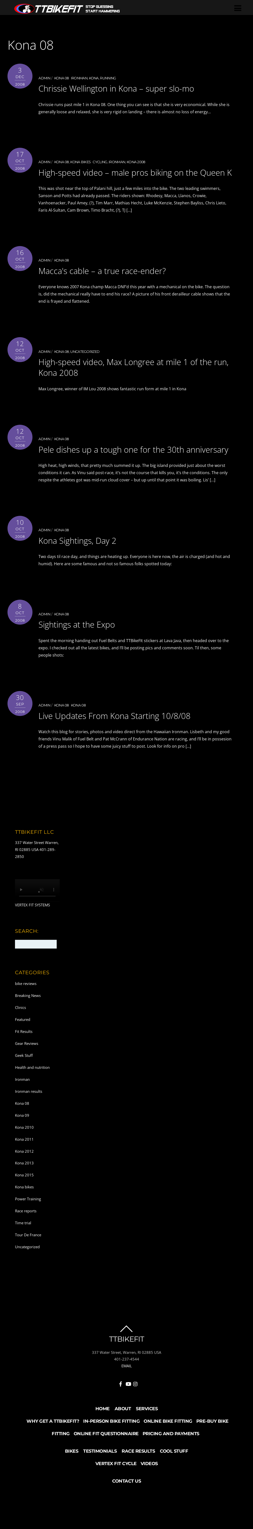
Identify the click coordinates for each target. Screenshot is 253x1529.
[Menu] (239, 7)
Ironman (79, 78)
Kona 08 (61, 78)
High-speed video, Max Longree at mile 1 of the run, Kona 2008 (130, 377)
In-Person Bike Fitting (111, 1441)
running (108, 78)
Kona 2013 (24, 1182)
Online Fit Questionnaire (106, 1453)
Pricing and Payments (171, 1453)
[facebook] (120, 1402)
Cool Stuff (174, 1471)
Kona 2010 (24, 1146)
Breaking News (28, 1015)
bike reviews (25, 1003)
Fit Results (23, 1051)
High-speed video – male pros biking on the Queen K (130, 177)
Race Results (138, 1471)
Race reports (25, 1230)
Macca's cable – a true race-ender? (112, 280)
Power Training (28, 1218)
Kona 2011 (24, 1158)
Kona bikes (80, 162)
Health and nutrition (32, 1087)
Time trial (23, 1242)
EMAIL (126, 1385)
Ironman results (28, 1111)
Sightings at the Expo (83, 644)
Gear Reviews (26, 1063)
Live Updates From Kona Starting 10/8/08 (126, 735)
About (123, 1428)
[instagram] (135, 1402)
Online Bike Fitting (168, 1441)
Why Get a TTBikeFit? (52, 1441)
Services (147, 1428)
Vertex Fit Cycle (116, 1483)
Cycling (100, 162)
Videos (149, 1483)
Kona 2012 (24, 1170)
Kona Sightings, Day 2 (83, 560)
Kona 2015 (24, 1194)
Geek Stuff (24, 1075)
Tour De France (28, 1254)
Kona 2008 (136, 162)
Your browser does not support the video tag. (37, 910)
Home (102, 1428)
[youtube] (128, 1402)
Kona (94, 78)
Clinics (20, 1027)
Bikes (71, 1471)
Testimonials (100, 1471)
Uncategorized (84, 362)
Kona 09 (22, 1134)
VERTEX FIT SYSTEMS (32, 924)
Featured (22, 1039)
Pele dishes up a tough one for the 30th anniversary (122, 464)
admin (44, 78)
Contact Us (126, 1501)
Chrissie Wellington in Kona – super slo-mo (129, 87)
